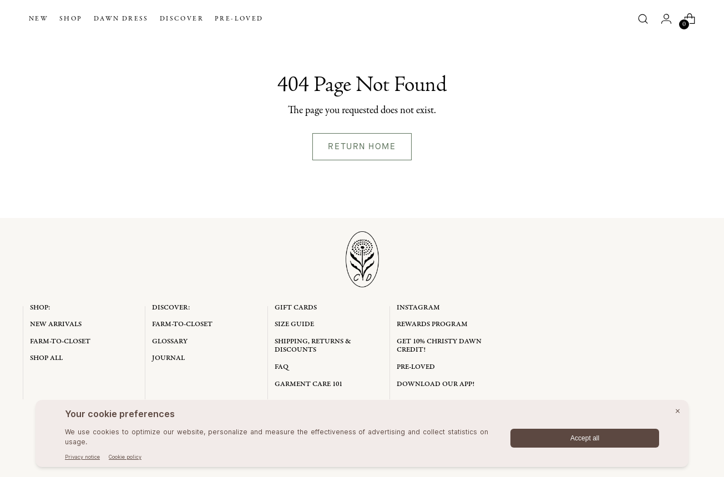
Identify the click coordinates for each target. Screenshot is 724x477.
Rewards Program (432, 324)
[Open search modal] (643, 19)
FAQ (281, 367)
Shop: (40, 307)
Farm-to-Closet (60, 341)
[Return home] (362, 146)
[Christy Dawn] (361, 18)
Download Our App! (435, 384)
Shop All (46, 358)
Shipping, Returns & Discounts (313, 346)
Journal (168, 358)
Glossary (170, 341)
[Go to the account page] (666, 19)
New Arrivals (56, 324)
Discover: (171, 307)
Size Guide (294, 324)
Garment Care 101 (308, 384)
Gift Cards (296, 307)
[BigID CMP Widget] (362, 436)
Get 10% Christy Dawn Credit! (439, 346)
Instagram (418, 307)
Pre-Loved (416, 367)
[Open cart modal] (690, 19)
